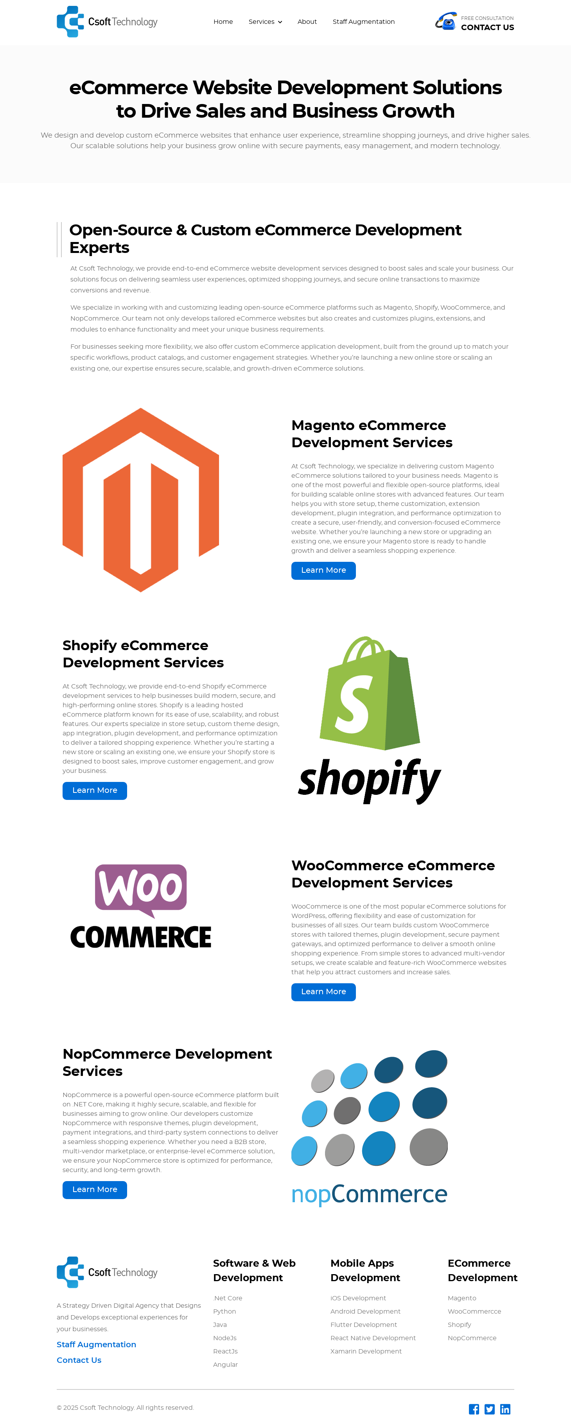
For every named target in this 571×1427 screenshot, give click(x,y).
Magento (462, 1298)
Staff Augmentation (364, 22)
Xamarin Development (366, 1351)
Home (223, 22)
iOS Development (358, 1298)
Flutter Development (363, 1325)
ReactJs (225, 1351)
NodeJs (225, 1338)
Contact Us (79, 1360)
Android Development (365, 1312)
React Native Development (373, 1338)
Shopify (459, 1325)
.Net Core (227, 1298)
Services (265, 22)
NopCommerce (472, 1338)
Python (224, 1312)
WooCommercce (474, 1312)
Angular (225, 1365)
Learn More (323, 571)
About (307, 22)
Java (220, 1325)
